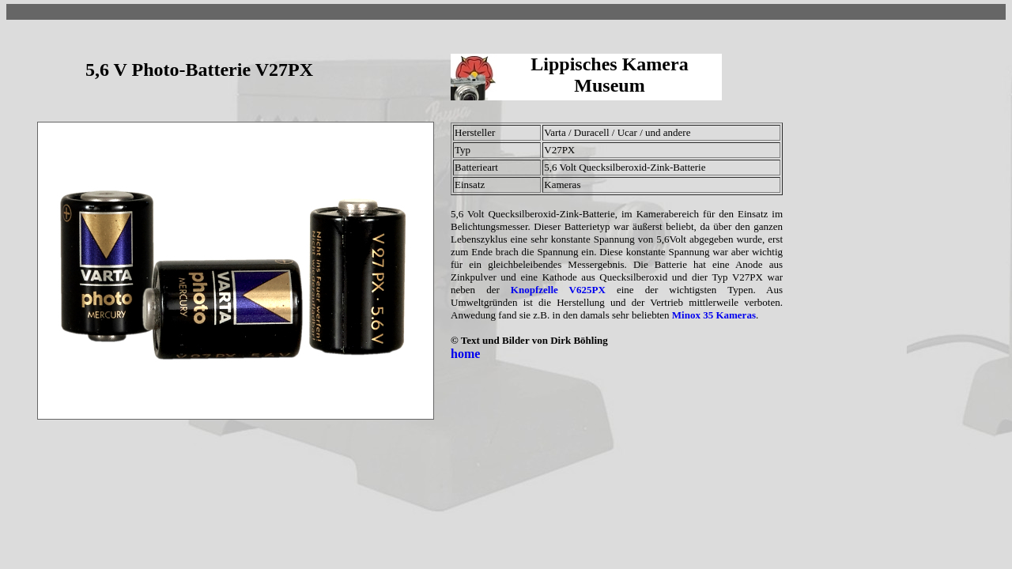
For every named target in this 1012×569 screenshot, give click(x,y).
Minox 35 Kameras (714, 315)
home (465, 353)
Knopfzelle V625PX (558, 290)
